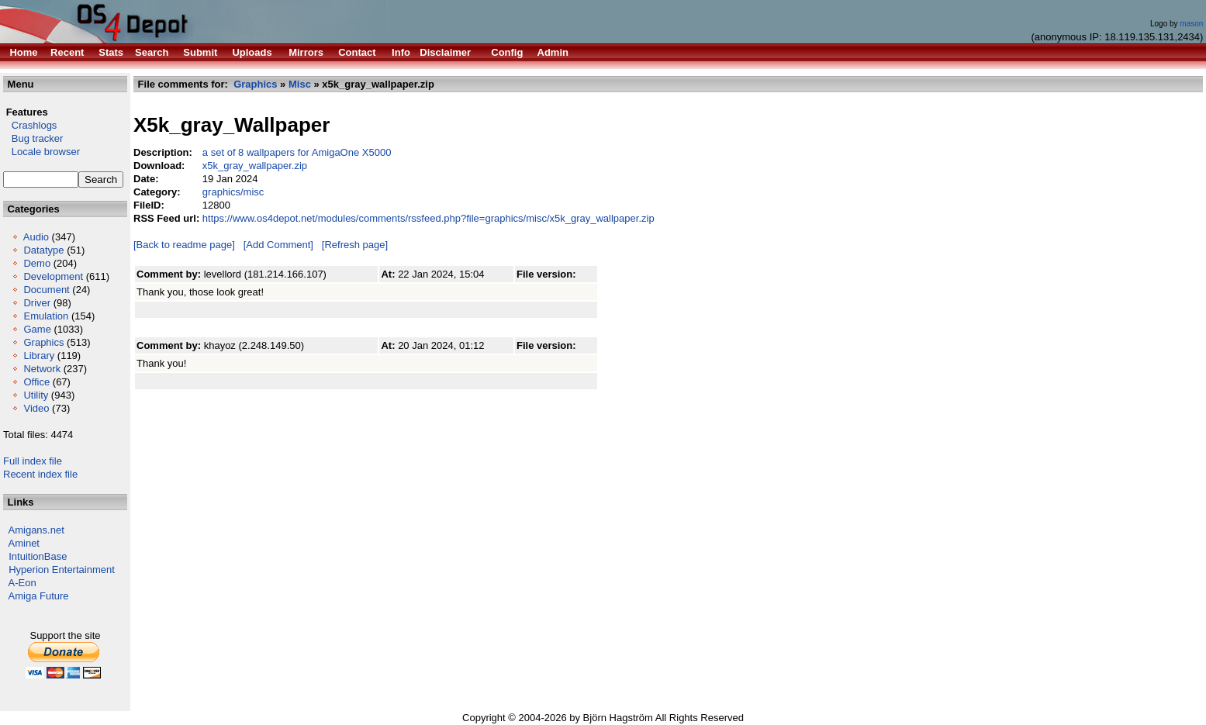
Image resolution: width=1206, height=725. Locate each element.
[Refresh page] (355, 244)
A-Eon (22, 583)
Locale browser (41, 151)
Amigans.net (36, 530)
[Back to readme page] (184, 244)
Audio (36, 237)
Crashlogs (30, 125)
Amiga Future (39, 596)
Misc (300, 84)
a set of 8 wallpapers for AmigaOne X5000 (297, 152)
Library (38, 355)
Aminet (24, 543)
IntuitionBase (38, 556)
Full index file (32, 461)
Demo (36, 263)
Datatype (43, 250)
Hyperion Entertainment (62, 569)
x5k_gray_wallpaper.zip (254, 165)
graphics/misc (233, 192)
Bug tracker (33, 138)
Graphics (43, 342)
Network (41, 369)
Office (36, 382)
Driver (36, 303)
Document (46, 289)
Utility (35, 395)
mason (1191, 23)
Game (36, 329)
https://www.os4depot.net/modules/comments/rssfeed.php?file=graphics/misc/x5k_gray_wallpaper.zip (428, 218)
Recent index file (40, 474)
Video (36, 408)
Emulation (45, 316)
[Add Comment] (278, 244)
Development (53, 276)
